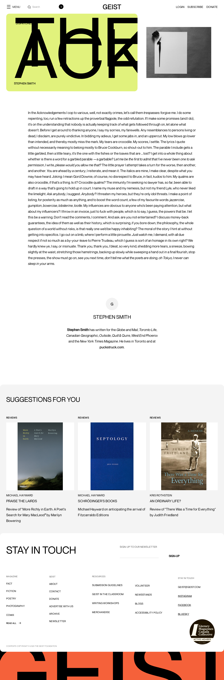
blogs (139, 603)
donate (54, 598)
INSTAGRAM (185, 596)
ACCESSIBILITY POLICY (148, 612)
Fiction (11, 591)
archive (54, 613)
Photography (15, 605)
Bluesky (183, 614)
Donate (212, 7)
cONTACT (55, 591)
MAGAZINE (12, 576)
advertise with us (61, 606)
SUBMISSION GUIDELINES (107, 585)
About (53, 583)
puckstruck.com (112, 347)
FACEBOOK (184, 605)
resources (98, 576)
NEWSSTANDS (143, 594)
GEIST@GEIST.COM (189, 587)
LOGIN (180, 7)
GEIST (52, 576)
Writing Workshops (105, 603)
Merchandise (101, 612)
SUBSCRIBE (195, 7)
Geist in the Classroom (108, 594)
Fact (9, 583)
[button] (14, 7)
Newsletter (57, 621)
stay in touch (186, 578)
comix (10, 615)
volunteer (142, 585)
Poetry (11, 598)
